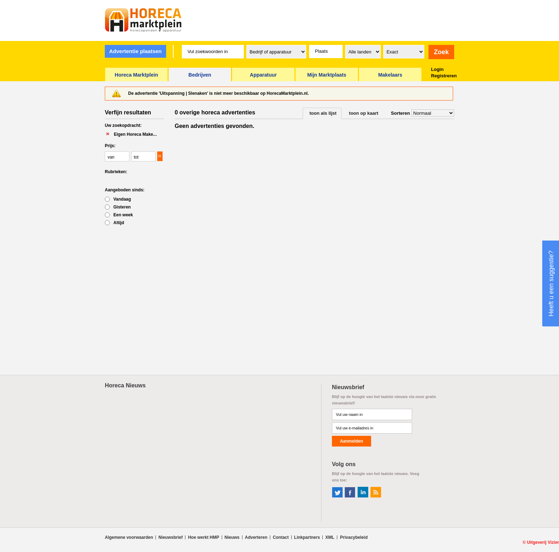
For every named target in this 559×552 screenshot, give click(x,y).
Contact (281, 537)
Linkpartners (307, 537)
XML (329, 537)
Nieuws (232, 537)
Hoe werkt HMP (203, 537)
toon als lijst (323, 113)
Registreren (444, 75)
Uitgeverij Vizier (543, 542)
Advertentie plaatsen (135, 51)
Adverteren (256, 537)
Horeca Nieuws (125, 385)
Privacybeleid (354, 537)
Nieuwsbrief (170, 537)
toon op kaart (363, 113)
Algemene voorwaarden (129, 537)
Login (437, 69)
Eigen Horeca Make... (135, 134)
